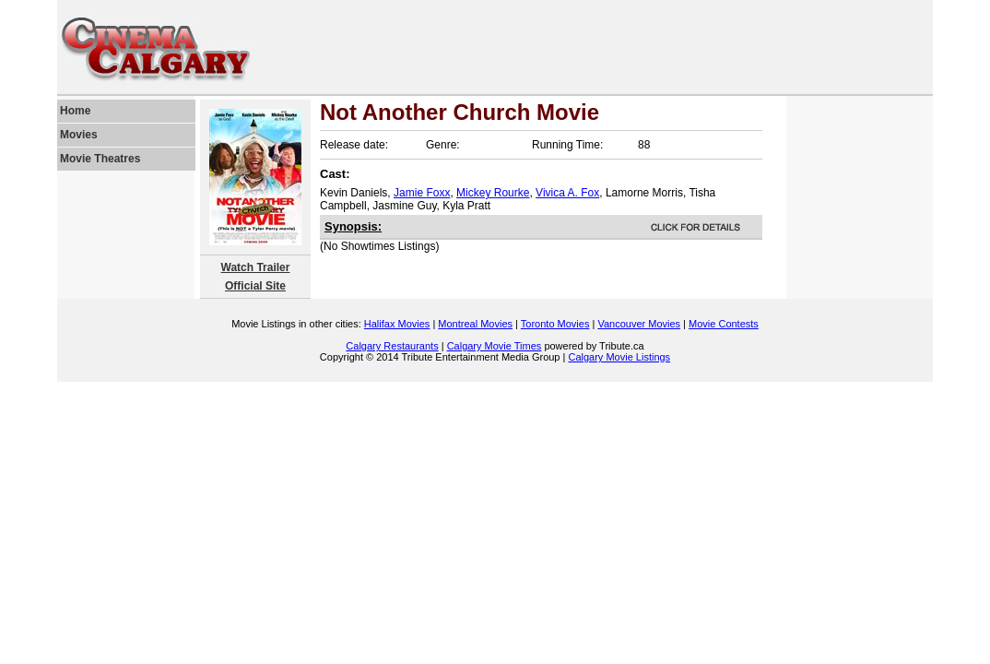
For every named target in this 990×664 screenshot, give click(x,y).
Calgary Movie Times (494, 345)
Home (75, 110)
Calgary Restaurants (392, 345)
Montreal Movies (475, 323)
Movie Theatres (100, 158)
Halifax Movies (397, 323)
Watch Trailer (255, 267)
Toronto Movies (555, 323)
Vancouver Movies (638, 323)
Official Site (255, 285)
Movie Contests (724, 323)
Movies (79, 134)
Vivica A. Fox (567, 192)
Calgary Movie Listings (619, 356)
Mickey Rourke (492, 192)
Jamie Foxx (422, 192)
